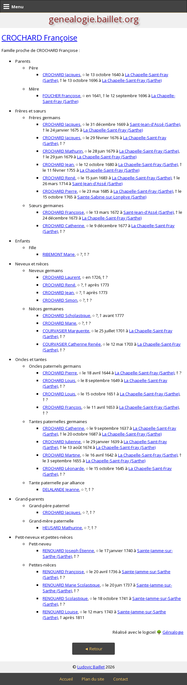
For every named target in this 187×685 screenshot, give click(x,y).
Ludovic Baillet (91, 667)
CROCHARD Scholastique (66, 315)
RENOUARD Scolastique (65, 598)
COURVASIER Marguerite (66, 331)
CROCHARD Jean (58, 164)
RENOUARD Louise (60, 612)
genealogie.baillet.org (94, 19)
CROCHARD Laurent (61, 277)
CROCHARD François (62, 407)
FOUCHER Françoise (61, 95)
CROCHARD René (59, 178)
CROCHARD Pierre (60, 191)
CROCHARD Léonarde (63, 468)
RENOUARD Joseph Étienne (68, 550)
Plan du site (93, 679)
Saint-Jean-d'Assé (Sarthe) (155, 124)
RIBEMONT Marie (59, 254)
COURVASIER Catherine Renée (72, 344)
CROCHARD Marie (59, 323)
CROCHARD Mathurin (63, 151)
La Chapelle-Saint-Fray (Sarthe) (132, 80)
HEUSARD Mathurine (62, 527)
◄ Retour (94, 649)
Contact (120, 679)
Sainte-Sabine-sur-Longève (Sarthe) (111, 197)
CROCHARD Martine (61, 455)
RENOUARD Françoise (63, 571)
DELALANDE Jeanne (61, 489)
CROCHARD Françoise (39, 37)
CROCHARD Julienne (62, 441)
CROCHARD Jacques (61, 74)
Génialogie (173, 632)
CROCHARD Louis (59, 380)
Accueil (66, 679)
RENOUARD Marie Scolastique (71, 585)
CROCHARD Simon (60, 300)
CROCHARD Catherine (63, 225)
